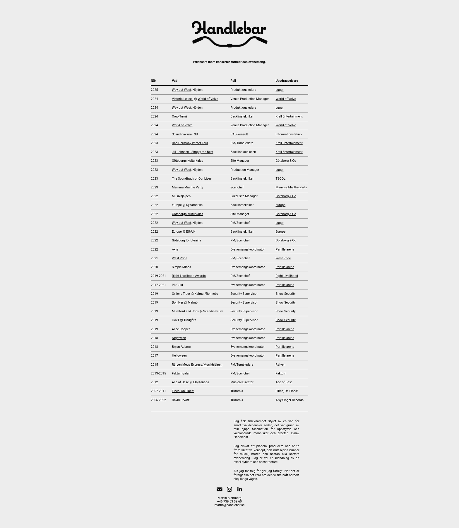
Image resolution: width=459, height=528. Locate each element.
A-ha (175, 249)
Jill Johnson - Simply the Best (192, 152)
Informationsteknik (289, 134)
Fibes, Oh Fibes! (183, 391)
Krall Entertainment (289, 116)
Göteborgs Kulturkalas (187, 161)
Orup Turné (179, 116)
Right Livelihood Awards (189, 276)
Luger (280, 90)
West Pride (179, 258)
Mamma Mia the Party (291, 187)
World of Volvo (208, 99)
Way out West (181, 90)
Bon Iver (177, 302)
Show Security (286, 294)
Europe (281, 205)
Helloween (179, 355)
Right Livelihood (287, 276)
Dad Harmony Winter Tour (190, 143)
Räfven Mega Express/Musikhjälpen (197, 365)
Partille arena (285, 249)
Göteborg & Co (286, 161)
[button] (219, 489)
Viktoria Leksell (182, 99)
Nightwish (179, 338)
